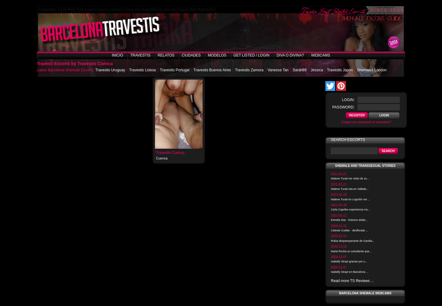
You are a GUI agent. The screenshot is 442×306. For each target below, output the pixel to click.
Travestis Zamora (249, 70)
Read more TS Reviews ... (352, 281)
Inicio (117, 55)
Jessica (317, 70)
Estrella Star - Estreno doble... (349, 220)
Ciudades (191, 55)
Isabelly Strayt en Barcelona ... (349, 271)
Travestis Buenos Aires (212, 70)
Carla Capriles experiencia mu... (350, 209)
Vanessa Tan (278, 70)
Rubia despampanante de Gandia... (352, 240)
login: (348, 100)
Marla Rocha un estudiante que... (351, 251)
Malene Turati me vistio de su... (350, 178)
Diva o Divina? (290, 55)
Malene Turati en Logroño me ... (350, 199)
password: (343, 107)
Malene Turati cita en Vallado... (350, 188)
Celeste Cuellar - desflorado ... (349, 230)
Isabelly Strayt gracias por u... (349, 261)
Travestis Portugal (174, 70)
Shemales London (372, 70)
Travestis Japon (340, 70)
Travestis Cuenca (170, 153)
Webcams (320, 55)
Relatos (166, 55)
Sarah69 (299, 70)
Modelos (217, 55)
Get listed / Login (251, 55)
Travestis (140, 55)
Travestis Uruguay (110, 70)
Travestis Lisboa (142, 70)
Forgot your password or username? (366, 122)
